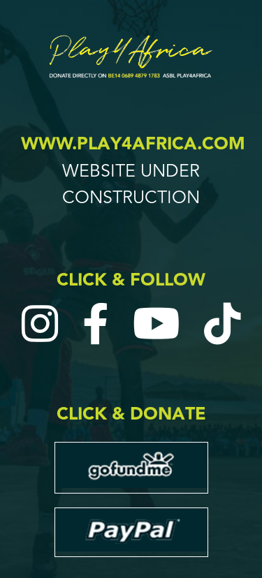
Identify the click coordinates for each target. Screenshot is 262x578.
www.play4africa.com (133, 144)
